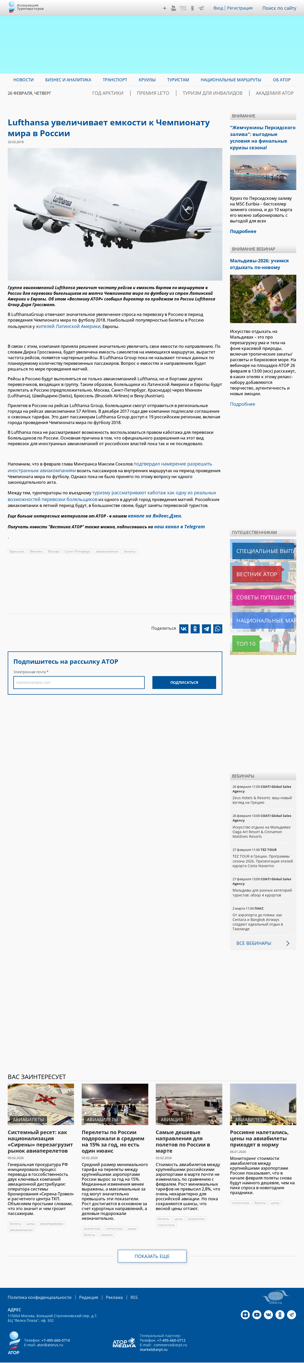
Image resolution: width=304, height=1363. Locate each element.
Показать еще (152, 1248)
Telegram (202, 8)
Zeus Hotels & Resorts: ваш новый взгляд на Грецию (262, 792)
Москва (54, 544)
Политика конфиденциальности (36, 1288)
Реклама (103, 1288)
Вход (220, 8)
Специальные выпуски (256, 542)
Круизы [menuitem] (147, 80)
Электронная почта (29, 664)
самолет (106, 1226)
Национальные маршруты (259, 612)
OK (193, 8)
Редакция (80, 1288)
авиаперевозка (52, 1215)
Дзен (166, 8)
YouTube (174, 8)
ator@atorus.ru (50, 1336)
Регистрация (242, 8)
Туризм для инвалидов (227, 93)
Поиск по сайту (280, 8)
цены (30, 1215)
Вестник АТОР (246, 566)
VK (184, 8)
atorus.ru (258, 1358)
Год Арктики (141, 93)
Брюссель (17, 544)
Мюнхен (36, 544)
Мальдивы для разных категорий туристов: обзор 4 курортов (262, 884)
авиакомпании (108, 544)
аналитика (92, 1220)
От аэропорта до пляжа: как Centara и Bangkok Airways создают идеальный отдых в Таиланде (258, 913)
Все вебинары (251, 935)
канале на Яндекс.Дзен (152, 510)
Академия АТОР (279, 93)
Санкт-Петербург (78, 544)
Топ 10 (240, 635)
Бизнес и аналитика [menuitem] (68, 80)
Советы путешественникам (260, 589)
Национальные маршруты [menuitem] (231, 80)
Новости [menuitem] (23, 80)
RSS (122, 1288)
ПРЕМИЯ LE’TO (177, 93)
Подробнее (241, 396)
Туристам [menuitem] (178, 80)
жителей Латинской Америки (66, 326)
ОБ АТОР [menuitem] (282, 80)
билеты (130, 544)
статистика (114, 1220)
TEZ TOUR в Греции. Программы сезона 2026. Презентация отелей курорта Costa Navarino (263, 853)
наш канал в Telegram (176, 520)
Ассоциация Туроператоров (30, 7)
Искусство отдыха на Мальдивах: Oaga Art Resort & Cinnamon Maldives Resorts (262, 823)
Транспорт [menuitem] (115, 80)
